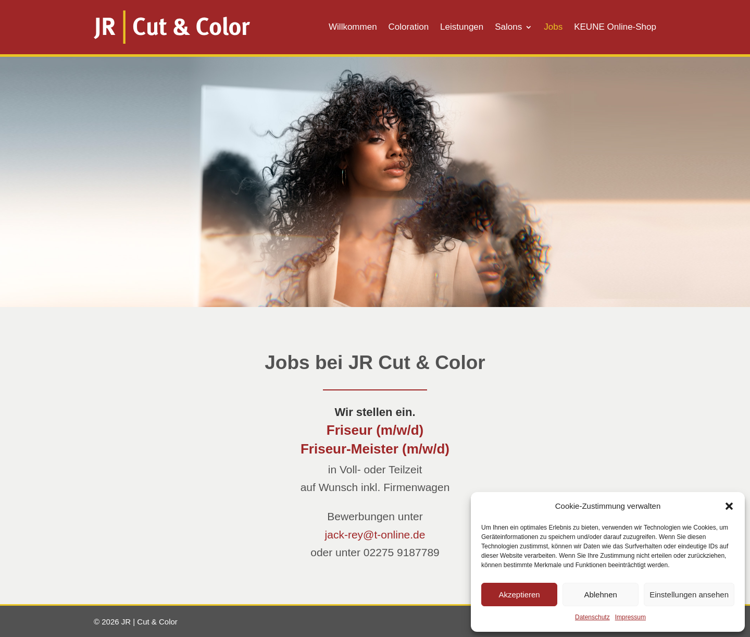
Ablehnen (600, 594)
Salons (508, 27)
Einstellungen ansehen (689, 594)
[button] (729, 506)
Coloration (409, 27)
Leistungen (461, 27)
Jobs (553, 27)
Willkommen (353, 27)
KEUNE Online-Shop (615, 27)
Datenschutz (592, 617)
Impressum (630, 617)
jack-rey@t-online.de (375, 535)
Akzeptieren (519, 594)
